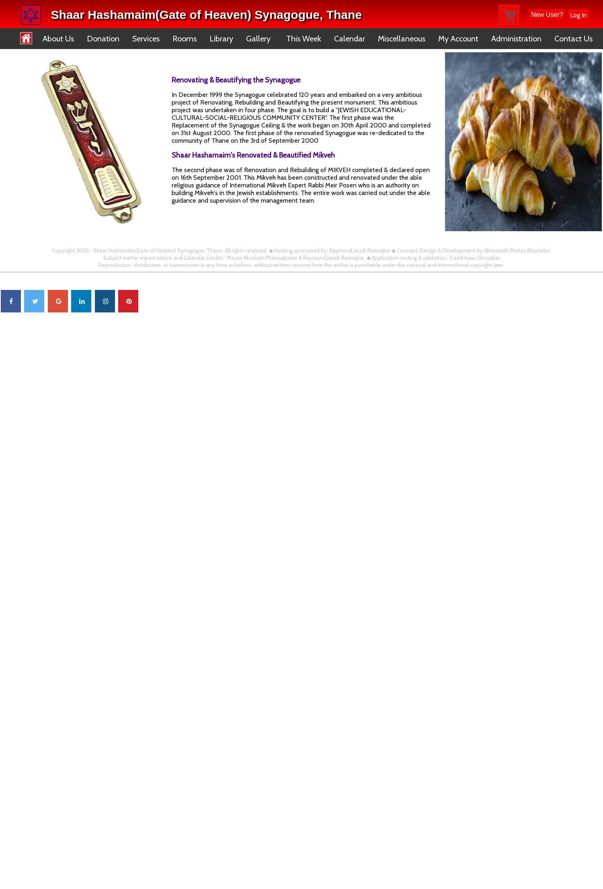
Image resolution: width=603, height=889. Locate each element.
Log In (578, 15)
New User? (547, 14)
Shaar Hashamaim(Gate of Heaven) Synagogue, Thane (206, 14)
